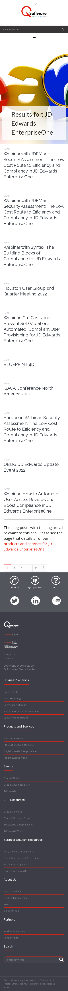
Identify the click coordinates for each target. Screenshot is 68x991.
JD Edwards (10, 791)
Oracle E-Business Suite (17, 784)
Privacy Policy (9, 654)
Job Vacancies (11, 910)
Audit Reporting (12, 698)
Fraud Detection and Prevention (21, 711)
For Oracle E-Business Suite (19, 744)
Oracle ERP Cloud (13, 778)
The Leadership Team (16, 898)
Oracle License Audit (15, 871)
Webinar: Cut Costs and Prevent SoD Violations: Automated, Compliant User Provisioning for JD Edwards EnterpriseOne (32, 329)
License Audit (11, 692)
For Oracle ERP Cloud (15, 738)
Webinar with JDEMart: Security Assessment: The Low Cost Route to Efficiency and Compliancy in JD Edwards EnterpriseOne (34, 165)
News (7, 904)
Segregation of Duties (16, 704)
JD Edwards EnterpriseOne (18, 824)
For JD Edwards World (15, 757)
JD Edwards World (13, 831)
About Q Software (13, 891)
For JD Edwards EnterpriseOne (20, 751)
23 (36, 568)
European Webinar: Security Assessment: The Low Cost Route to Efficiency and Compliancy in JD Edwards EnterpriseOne (32, 429)
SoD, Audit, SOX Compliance (19, 851)
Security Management (16, 717)
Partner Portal (11, 937)
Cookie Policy (9, 658)
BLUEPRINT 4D (19, 364)
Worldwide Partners (15, 931)
